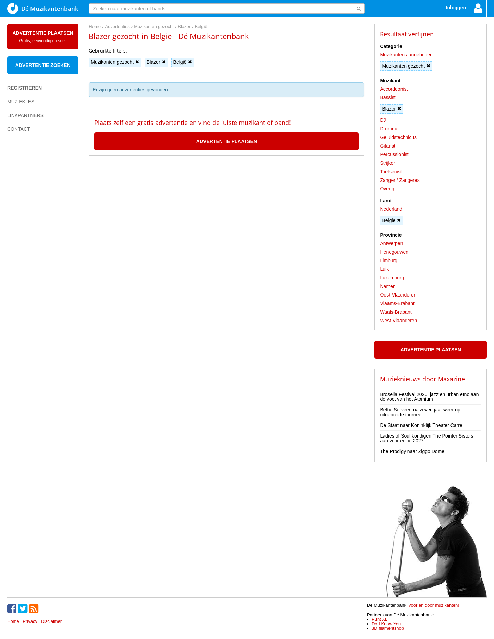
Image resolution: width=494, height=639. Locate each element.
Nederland (391, 209)
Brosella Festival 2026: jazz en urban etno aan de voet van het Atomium (429, 397)
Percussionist (394, 154)
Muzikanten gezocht (115, 62)
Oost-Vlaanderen (398, 295)
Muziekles (20, 101)
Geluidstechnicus (398, 137)
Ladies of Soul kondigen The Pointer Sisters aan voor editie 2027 (426, 438)
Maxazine (451, 379)
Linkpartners (25, 115)
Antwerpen (391, 243)
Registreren (24, 88)
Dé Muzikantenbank (42, 8)
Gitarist (387, 146)
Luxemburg (392, 277)
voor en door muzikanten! (434, 605)
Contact (18, 129)
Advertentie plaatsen (43, 36)
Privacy (30, 621)
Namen (387, 286)
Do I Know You (386, 623)
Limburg (388, 260)
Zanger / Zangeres (399, 180)
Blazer (156, 62)
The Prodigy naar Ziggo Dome (412, 451)
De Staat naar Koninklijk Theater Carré (421, 425)
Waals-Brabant (395, 312)
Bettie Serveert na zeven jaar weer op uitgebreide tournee (420, 412)
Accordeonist (394, 89)
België (182, 62)
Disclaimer (51, 621)
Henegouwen (394, 252)
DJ (383, 120)
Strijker (387, 163)
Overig (387, 188)
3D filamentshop (388, 628)
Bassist (387, 97)
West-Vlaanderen (398, 320)
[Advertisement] (34, 256)
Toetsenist (391, 171)
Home (13, 621)
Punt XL (379, 619)
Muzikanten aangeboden (406, 54)
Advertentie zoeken (43, 65)
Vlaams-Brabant (397, 303)
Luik (384, 269)
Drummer (390, 128)
